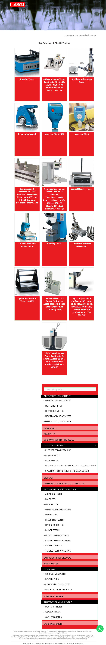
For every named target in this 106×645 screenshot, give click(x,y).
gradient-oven (52, 611)
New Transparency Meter (58, 416)
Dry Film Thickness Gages (58, 509)
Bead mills (49, 434)
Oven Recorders (53, 617)
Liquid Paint (50, 569)
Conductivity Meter (55, 573)
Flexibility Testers (55, 519)
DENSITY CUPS (52, 579)
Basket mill (50, 428)
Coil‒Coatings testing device (59, 439)
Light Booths (52, 455)
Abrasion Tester (53, 494)
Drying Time (51, 514)
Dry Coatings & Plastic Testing (60, 489)
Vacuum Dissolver (53, 624)
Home (67, 35)
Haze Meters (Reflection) (58, 400)
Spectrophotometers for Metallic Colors (67, 470)
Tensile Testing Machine (58, 550)
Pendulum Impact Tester (58, 540)
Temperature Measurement (58, 602)
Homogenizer (51, 563)
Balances (50, 499)
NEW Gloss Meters (54, 411)
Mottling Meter (53, 405)
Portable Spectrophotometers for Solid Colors (70, 465)
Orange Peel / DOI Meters (58, 421)
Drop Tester (51, 504)
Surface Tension (53, 545)
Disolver (48, 477)
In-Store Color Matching (58, 450)
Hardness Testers (54, 525)
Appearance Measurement (57, 396)
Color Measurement (54, 445)
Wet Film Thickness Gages (58, 589)
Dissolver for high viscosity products (64, 483)
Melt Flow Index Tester (57, 535)
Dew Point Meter (53, 606)
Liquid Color (52, 460)
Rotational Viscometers (57, 584)
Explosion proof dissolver (58, 557)
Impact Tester (52, 530)
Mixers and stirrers (54, 596)
